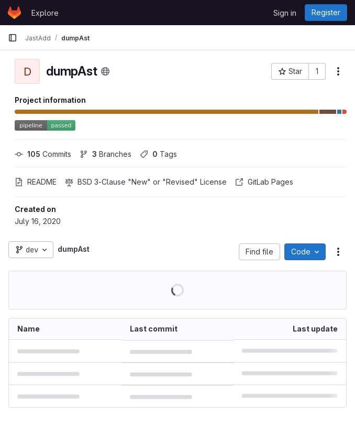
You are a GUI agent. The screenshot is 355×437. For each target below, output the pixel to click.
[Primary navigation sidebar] (12, 37)
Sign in (284, 12)
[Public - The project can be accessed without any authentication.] (105, 71)
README (36, 181)
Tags (158, 154)
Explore (45, 12)
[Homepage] (14, 12)
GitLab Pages (264, 181)
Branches (105, 154)
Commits (43, 154)
